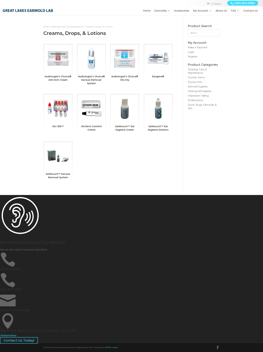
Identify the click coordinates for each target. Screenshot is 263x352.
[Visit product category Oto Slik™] (58, 112)
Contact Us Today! (19, 340)
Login (191, 52)
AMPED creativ (111, 347)
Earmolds (161, 11)
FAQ (233, 11)
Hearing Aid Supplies (199, 91)
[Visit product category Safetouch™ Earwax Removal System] (58, 161)
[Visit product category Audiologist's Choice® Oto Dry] (125, 64)
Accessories (181, 11)
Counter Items (196, 77)
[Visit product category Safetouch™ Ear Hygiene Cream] (125, 114)
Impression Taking (198, 95)
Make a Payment (198, 47)
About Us (221, 11)
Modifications (195, 100)
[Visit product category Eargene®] (158, 62)
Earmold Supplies (198, 86)
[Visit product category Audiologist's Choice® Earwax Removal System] (91, 65)
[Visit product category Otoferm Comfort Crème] (91, 114)
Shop (46, 26)
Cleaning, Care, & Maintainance (67, 26)
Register (193, 56)
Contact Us (250, 11)
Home (146, 11)
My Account (200, 11)
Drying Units (195, 82)
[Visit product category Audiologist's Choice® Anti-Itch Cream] (58, 64)
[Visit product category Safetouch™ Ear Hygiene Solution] (158, 114)
